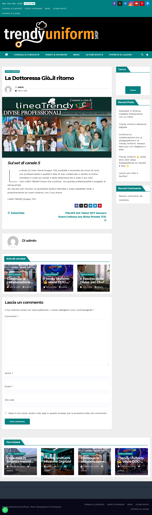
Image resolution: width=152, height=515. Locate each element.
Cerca (122, 69)
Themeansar (56, 507)
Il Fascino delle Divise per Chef (92, 280)
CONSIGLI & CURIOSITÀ (12, 9)
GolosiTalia (16, 213)
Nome (9, 373)
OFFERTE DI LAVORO (11, 13)
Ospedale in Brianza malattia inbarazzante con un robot (131, 114)
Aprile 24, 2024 (91, 466)
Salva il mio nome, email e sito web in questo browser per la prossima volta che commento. (57, 413)
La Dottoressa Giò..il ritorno (39, 78)
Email (9, 386)
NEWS (47, 9)
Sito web (9, 400)
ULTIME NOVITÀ (59, 9)
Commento (12, 316)
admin (21, 87)
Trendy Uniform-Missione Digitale (57, 459)
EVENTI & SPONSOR (33, 9)
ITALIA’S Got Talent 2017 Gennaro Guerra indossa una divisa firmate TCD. (82, 216)
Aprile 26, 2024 (54, 466)
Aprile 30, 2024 (17, 466)
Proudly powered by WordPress (16, 507)
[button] (142, 54)
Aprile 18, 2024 (128, 466)
